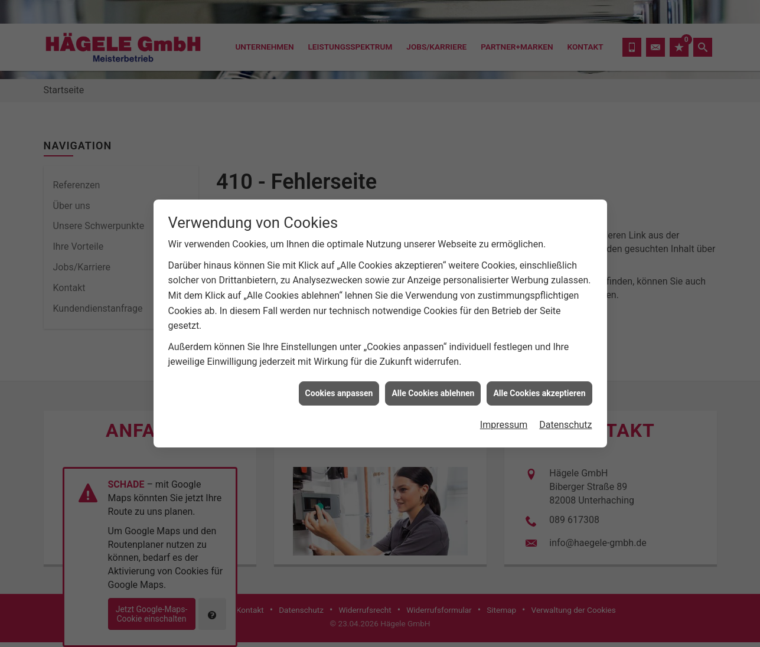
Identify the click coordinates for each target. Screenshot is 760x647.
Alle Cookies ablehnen (433, 389)
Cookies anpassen (339, 389)
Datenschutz (565, 420)
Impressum (504, 420)
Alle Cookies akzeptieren (539, 389)
